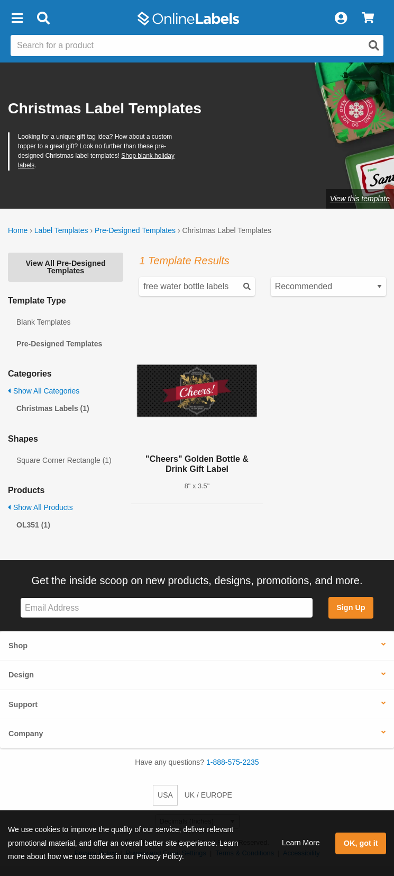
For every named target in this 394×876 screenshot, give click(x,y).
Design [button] (21, 675)
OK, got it (361, 843)
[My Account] (340, 18)
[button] (17, 18)
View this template (360, 198)
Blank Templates (43, 322)
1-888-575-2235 (232, 762)
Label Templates (61, 230)
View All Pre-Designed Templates (66, 267)
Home (18, 230)
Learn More (301, 842)
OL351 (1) (33, 525)
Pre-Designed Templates (135, 230)
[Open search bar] (43, 18)
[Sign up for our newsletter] (167, 608)
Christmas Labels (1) (52, 408)
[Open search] (373, 45)
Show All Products (40, 507)
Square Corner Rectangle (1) (64, 460)
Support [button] (23, 704)
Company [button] (25, 733)
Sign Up (350, 607)
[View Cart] (368, 18)
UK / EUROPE (208, 795)
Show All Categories (43, 391)
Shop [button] (18, 645)
